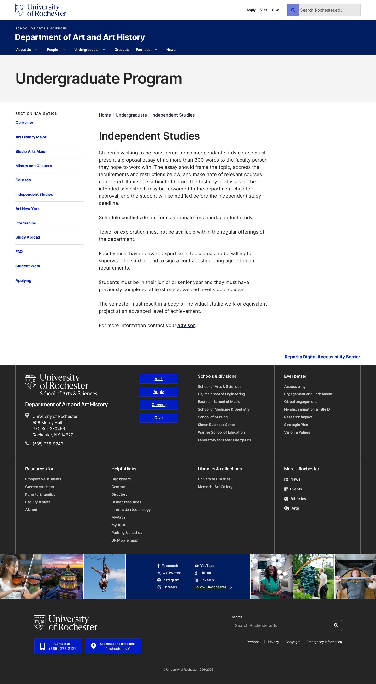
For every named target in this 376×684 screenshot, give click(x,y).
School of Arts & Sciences (41, 28)
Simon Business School (217, 424)
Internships (25, 223)
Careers (158, 404)
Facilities (143, 49)
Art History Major (30, 137)
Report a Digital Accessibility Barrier (322, 356)
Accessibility (295, 386)
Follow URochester (213, 587)
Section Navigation (36, 113)
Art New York (27, 208)
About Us (23, 49)
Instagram (168, 580)
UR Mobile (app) (125, 540)
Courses (23, 180)
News (170, 49)
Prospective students (43, 479)
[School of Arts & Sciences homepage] (62, 384)
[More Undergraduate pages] (104, 50)
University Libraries (214, 479)
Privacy (273, 641)
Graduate (122, 49)
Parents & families (40, 494)
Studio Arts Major (31, 151)
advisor (186, 325)
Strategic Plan (296, 424)
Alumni (31, 509)
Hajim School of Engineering (221, 393)
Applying (23, 280)
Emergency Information (324, 641)
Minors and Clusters (33, 165)
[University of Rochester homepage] (40, 10)
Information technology (131, 509)
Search (237, 617)
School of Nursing (213, 416)
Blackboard (121, 479)
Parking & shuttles (127, 532)
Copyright (292, 641)
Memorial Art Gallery (215, 486)
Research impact (298, 416)
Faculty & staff (37, 502)
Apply (251, 9)
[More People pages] (63, 50)
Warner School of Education (221, 432)
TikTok (203, 572)
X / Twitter (168, 572)
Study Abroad (27, 237)
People (52, 49)
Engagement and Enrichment (308, 393)
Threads (167, 587)
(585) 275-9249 (48, 444)
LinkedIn (204, 580)
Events (293, 489)
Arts (291, 508)
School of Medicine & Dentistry (224, 409)
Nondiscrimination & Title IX (307, 409)
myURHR (119, 524)
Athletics (295, 498)
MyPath (118, 517)
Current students (39, 486)
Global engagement (300, 401)
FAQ (19, 251)
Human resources (126, 502)
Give (275, 9)
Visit (263, 9)
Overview (24, 122)
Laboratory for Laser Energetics (224, 439)
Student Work (27, 266)
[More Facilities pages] (156, 50)
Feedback (254, 641)
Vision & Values (297, 432)
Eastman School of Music (219, 401)
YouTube (205, 565)
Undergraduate (86, 49)
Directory (119, 494)
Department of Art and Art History (80, 38)
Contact (118, 486)
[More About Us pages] (36, 50)
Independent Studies (34, 194)
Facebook (167, 565)
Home (105, 115)
